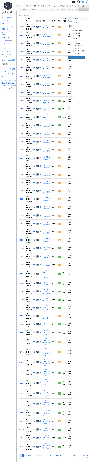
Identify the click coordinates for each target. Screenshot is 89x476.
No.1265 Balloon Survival (45, 308)
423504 (21, 404)
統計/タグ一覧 (7, 37)
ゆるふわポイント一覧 (48, 6)
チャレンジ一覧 (72, 9)
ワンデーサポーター (8, 44)
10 (46, 455)
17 (70, 455)
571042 (21, 274)
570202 (21, 316)
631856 (21, 92)
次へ (87, 456)
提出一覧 (5, 23)
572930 (21, 248)
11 (50, 455)
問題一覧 (5, 20)
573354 (21, 158)
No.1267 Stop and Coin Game (46, 291)
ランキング (6, 32)
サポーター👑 (7, 40)
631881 (21, 84)
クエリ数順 (77, 44)
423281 (21, 421)
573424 (21, 133)
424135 (21, 342)
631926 (21, 68)
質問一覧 (5, 29)
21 (84, 455)
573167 (21, 215)
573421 (21, 142)
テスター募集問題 (8, 60)
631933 (21, 60)
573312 (21, 183)
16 (67, 455)
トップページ (7, 17)
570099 (21, 324)
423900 (21, 373)
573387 (21, 150)
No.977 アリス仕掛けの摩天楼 (46, 413)
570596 (21, 283)
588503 (21, 117)
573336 (21, 166)
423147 (21, 429)
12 (53, 455)
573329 (21, 174)
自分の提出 (76, 53)
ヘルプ (4, 57)
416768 (21, 447)
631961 (21, 51)
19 (77, 455)
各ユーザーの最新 (79, 51)
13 (57, 455)
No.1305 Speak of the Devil (45, 117)
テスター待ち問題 (23, 9)
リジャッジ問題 (60, 9)
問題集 (4, 49)
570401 (21, 299)
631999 (21, 43)
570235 (21, 308)
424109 (21, 362)
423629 (21, 393)
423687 (21, 383)
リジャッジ (76, 48)
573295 (21, 191)
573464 (21, 125)
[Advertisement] (8, 120)
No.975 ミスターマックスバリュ (46, 437)
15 (63, 455)
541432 (21, 332)
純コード (77, 39)
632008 (21, 35)
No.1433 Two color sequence (45, 100)
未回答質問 (81, 6)
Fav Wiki (50, 9)
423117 (21, 437)
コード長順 (76, 36)
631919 (21, 76)
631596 (21, 101)
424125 (21, 352)
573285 (21, 199)
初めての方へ (7, 51)
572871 (21, 265)
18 (74, 455)
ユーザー (20, 6)
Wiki (3, 35)
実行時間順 (76, 33)
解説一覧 (73, 6)
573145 (21, 224)
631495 (21, 109)
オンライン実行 (7, 54)
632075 (21, 27)
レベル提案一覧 (63, 6)
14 (60, 455)
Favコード (34, 9)
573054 (21, 232)
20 (80, 455)
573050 (21, 240)
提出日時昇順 (77, 30)
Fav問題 (42, 9)
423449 (21, 413)
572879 (21, 256)
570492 (21, 291)
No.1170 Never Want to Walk (46, 332)
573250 (21, 207)
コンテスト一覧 (7, 26)
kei (38, 27)
